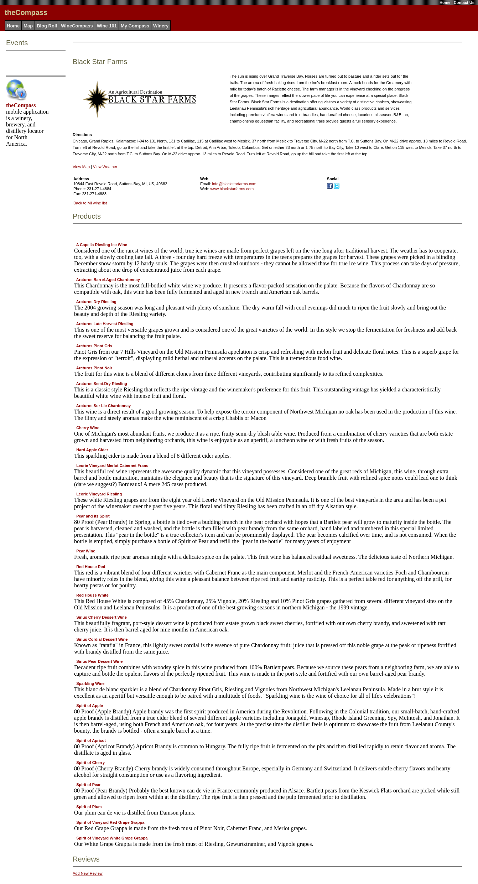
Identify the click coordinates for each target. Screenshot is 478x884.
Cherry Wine (87, 428)
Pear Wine (85, 551)
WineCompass (77, 25)
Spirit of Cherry (90, 762)
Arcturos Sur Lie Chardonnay (103, 406)
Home (445, 2)
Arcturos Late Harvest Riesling (105, 324)
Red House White (92, 595)
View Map (81, 167)
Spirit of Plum (89, 807)
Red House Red (90, 567)
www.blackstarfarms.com (232, 189)
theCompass (21, 105)
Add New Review (88, 873)
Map (28, 25)
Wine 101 (107, 25)
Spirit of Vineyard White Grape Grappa (111, 838)
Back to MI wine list (90, 203)
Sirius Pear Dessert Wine (99, 661)
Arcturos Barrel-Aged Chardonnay (108, 279)
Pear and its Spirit (93, 516)
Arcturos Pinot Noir (94, 368)
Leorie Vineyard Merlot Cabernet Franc (112, 465)
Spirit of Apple (89, 705)
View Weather (105, 167)
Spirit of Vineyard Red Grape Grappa (110, 822)
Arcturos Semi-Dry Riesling (101, 383)
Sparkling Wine (90, 683)
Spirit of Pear (88, 784)
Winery (160, 25)
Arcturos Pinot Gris (94, 346)
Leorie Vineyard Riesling (99, 494)
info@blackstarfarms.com (234, 184)
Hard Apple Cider (92, 450)
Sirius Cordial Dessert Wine (102, 639)
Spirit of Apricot (91, 740)
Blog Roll (47, 25)
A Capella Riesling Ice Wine (101, 245)
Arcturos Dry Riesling (96, 302)
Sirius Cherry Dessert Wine (101, 617)
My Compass (135, 25)
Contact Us (464, 2)
